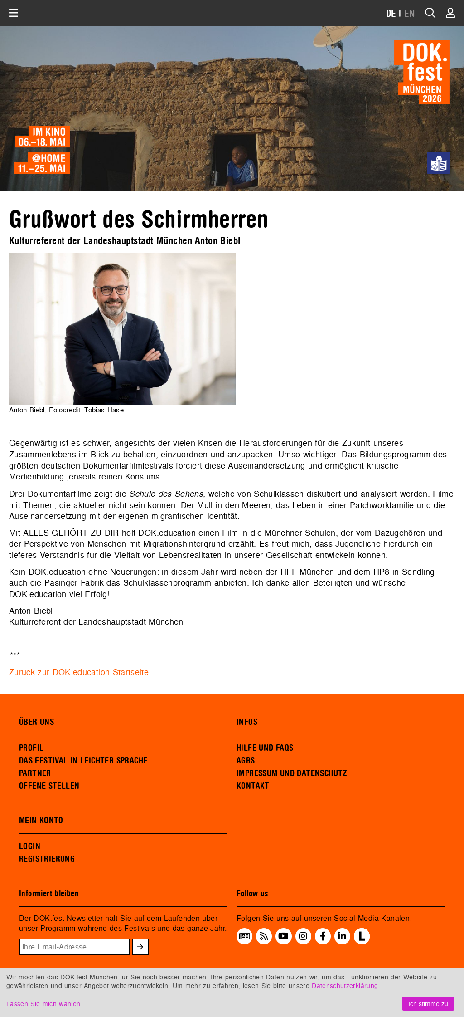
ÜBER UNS (36, 722)
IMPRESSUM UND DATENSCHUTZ (292, 773)
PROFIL (31, 748)
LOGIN (29, 846)
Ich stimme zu (428, 1003)
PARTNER (35, 773)
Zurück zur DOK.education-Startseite (79, 672)
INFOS (247, 722)
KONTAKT (253, 786)
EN (409, 14)
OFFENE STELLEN (49, 786)
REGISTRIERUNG (47, 859)
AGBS (246, 760)
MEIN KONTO (41, 820)
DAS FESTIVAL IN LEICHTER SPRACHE (83, 760)
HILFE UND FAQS (265, 748)
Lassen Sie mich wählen (43, 1003)
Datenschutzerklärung (345, 985)
